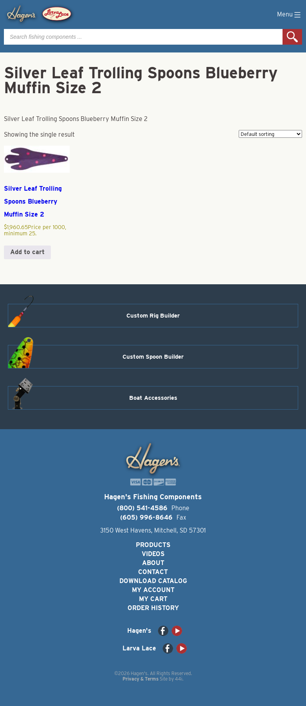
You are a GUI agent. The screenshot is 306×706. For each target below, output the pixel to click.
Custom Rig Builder (153, 315)
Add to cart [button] (27, 252)
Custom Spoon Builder (153, 356)
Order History (153, 608)
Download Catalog (153, 581)
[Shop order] (270, 134)
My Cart (153, 599)
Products (153, 545)
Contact (153, 572)
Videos (153, 554)
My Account (153, 590)
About (153, 563)
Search (292, 37)
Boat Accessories (153, 397)
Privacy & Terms (140, 679)
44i (178, 679)
